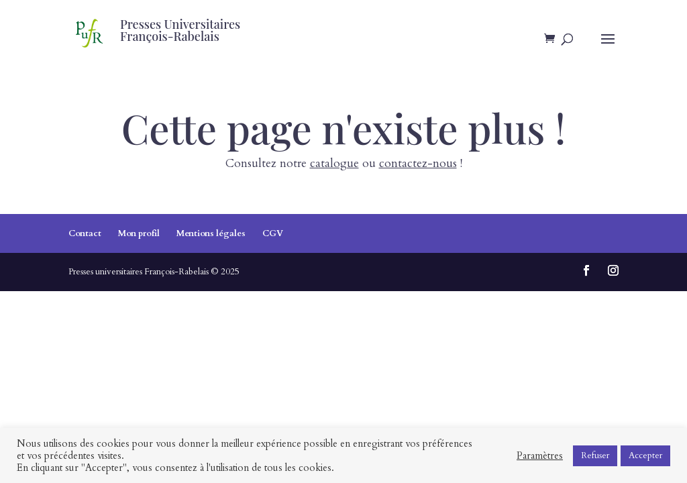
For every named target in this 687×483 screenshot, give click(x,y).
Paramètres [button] (540, 455)
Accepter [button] (645, 455)
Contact (84, 233)
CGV (272, 233)
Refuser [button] (595, 455)
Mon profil (139, 233)
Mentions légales (211, 233)
